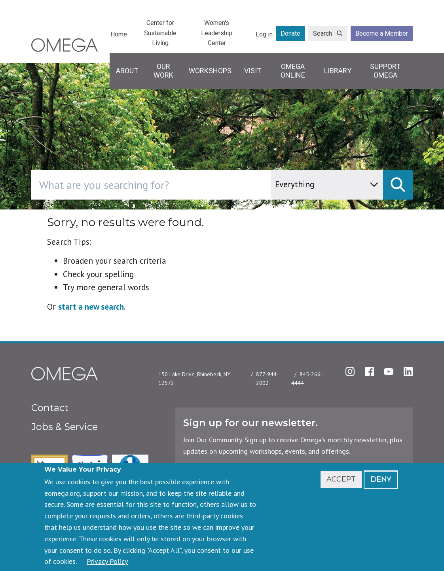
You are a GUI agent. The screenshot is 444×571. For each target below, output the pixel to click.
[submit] (398, 185)
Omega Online (293, 70)
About (127, 71)
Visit (252, 71)
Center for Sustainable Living (160, 33)
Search (322, 33)
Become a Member (381, 33)
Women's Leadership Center (216, 33)
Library (337, 71)
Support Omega (385, 70)
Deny (380, 479)
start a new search (91, 306)
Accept (341, 479)
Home (118, 34)
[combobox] (184, 185)
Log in (264, 34)
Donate (290, 33)
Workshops (210, 71)
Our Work (163, 70)
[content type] (327, 185)
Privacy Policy (107, 561)
